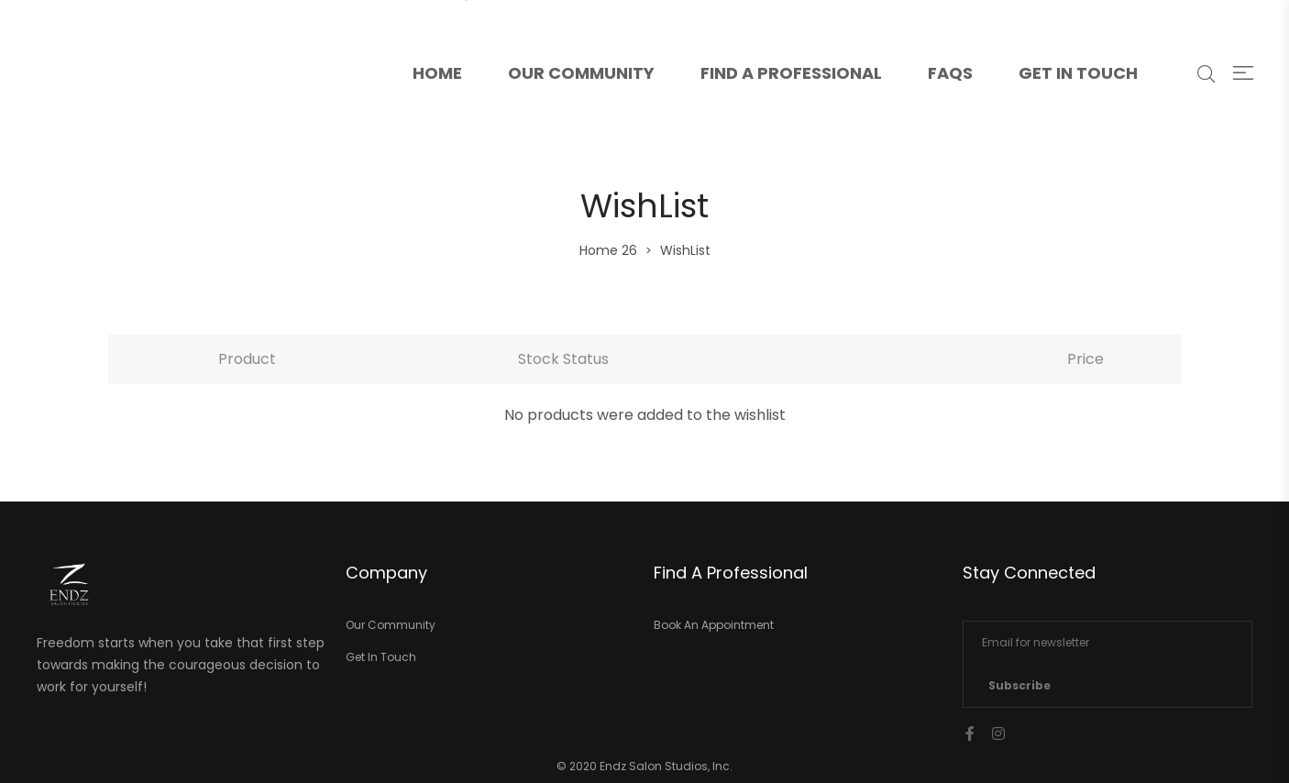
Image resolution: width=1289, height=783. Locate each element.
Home (449, 42)
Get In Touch (1078, 72)
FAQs (950, 72)
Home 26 (608, 250)
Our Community (581, 72)
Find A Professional (791, 72)
